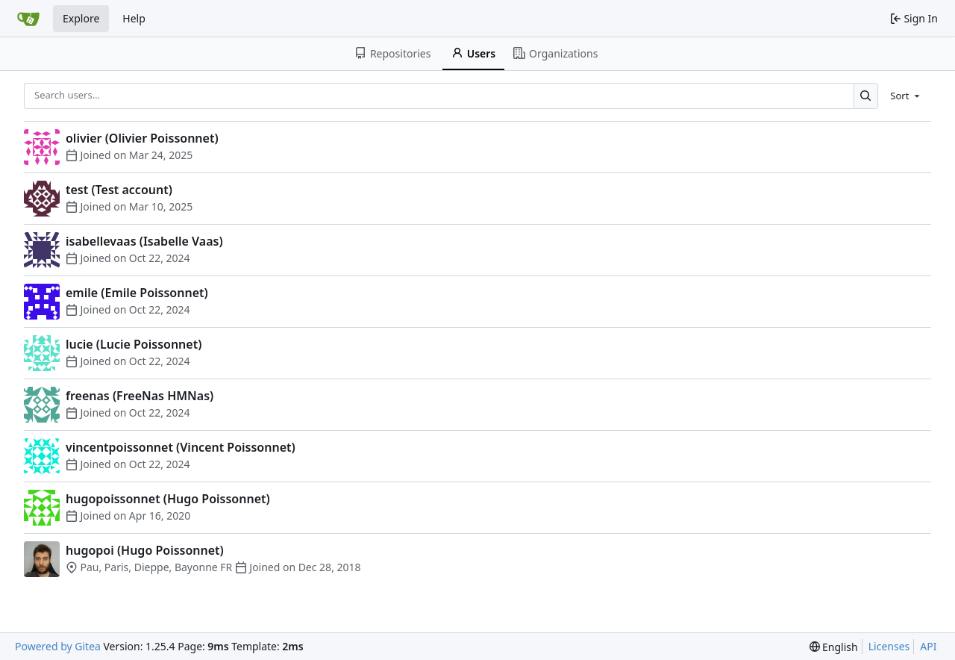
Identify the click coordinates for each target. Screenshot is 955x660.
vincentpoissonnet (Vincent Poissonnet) (180, 447)
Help (133, 18)
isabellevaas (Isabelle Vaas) (144, 241)
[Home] (28, 18)
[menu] (906, 95)
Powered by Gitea (58, 646)
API (928, 646)
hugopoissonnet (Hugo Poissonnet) (168, 498)
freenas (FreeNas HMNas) (139, 395)
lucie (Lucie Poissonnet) (133, 344)
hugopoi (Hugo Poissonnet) (145, 550)
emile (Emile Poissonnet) (137, 292)
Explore (81, 18)
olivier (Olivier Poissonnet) (142, 138)
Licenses (889, 646)
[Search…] (866, 96)
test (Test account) (119, 189)
